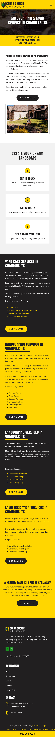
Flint (29, 729)
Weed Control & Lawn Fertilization (23, 310)
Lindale (45, 729)
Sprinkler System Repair (19, 549)
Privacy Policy (11, 690)
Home (8, 671)
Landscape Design (16, 476)
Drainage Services (16, 479)
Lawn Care (13, 307)
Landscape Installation (18, 473)
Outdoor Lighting (16, 482)
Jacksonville (37, 729)
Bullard (15, 729)
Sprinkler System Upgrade (19, 552)
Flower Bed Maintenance (19, 313)
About (8, 681)
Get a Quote (27, 97)
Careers (9, 685)
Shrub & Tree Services (18, 316)
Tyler (8, 729)
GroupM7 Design (39, 725)
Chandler (23, 729)
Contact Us (16, 561)
